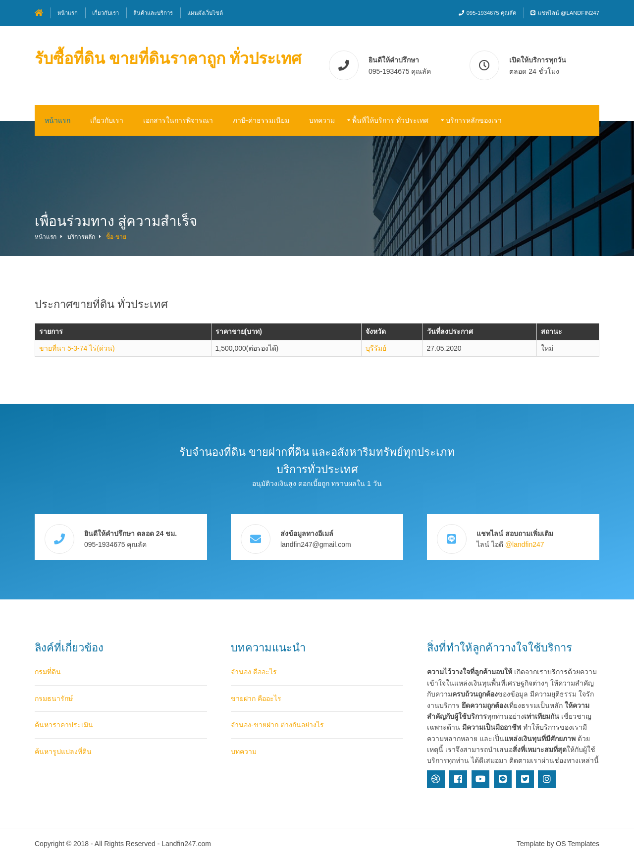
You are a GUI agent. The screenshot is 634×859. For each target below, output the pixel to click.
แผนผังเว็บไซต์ (205, 13)
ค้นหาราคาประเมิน (64, 725)
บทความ (322, 120)
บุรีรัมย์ (376, 348)
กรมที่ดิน (48, 672)
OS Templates (577, 844)
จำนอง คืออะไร (254, 672)
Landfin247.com (186, 844)
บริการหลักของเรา (474, 120)
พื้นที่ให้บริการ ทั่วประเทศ (390, 120)
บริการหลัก (81, 236)
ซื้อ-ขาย (116, 236)
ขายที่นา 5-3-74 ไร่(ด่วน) (77, 348)
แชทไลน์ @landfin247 (568, 13)
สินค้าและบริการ (153, 13)
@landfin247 (524, 544)
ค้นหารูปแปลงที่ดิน (63, 751)
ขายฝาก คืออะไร (256, 698)
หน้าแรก (67, 13)
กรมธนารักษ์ (54, 698)
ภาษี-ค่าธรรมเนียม (261, 120)
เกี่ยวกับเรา (105, 13)
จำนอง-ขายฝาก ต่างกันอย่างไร (277, 725)
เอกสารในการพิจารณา (178, 120)
